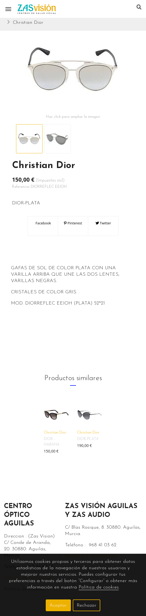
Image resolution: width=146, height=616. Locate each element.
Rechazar (87, 605)
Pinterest (73, 223)
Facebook (42, 223)
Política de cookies (99, 587)
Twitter (103, 223)
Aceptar (58, 605)
